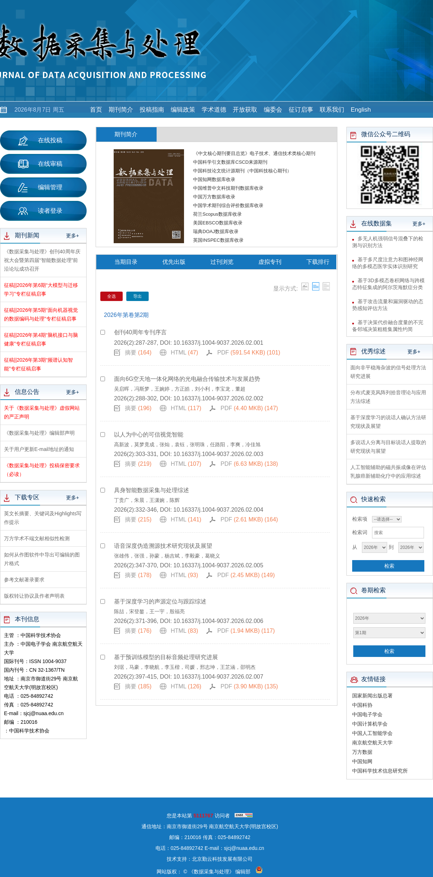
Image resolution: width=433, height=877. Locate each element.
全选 (111, 296)
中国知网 (362, 761)
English (361, 109)
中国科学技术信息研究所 (380, 771)
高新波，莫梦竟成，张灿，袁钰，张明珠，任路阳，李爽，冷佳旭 (187, 444)
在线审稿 (40, 164)
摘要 (138, 352)
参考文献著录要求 (24, 579)
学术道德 (214, 109)
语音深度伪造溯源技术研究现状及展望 (163, 546)
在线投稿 (40, 140)
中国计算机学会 (370, 724)
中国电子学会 (367, 714)
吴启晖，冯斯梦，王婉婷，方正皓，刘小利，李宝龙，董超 (179, 389)
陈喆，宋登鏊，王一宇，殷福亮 (149, 611)
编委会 (273, 109)
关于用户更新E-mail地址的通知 (39, 449)
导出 (137, 296)
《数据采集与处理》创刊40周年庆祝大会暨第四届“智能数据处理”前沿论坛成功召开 (42, 260)
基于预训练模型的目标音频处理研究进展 (166, 657)
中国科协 (362, 705)
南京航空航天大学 (372, 742)
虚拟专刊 (269, 262)
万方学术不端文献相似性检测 (37, 538)
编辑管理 (40, 187)
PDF (248, 352)
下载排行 (317, 262)
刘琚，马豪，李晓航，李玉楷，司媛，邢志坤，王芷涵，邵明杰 (184, 667)
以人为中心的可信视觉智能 (148, 434)
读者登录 (40, 211)
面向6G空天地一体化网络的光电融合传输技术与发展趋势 (187, 379)
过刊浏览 (221, 262)
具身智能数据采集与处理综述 (151, 490)
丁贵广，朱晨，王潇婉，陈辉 (147, 500)
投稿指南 (152, 109)
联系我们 (332, 109)
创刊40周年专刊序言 (140, 332)
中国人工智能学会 (372, 733)
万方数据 (362, 752)
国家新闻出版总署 (372, 695)
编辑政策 (183, 109)
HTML (184, 352)
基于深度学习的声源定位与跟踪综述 (160, 601)
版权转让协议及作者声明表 (34, 596)
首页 (96, 109)
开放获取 (245, 109)
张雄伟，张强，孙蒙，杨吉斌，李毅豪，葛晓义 (167, 556)
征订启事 (301, 109)
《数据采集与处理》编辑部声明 (39, 433)
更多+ (72, 235)
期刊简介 (121, 109)
